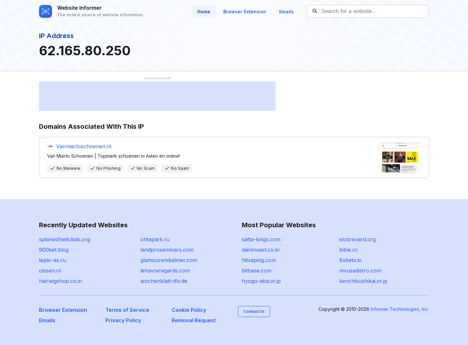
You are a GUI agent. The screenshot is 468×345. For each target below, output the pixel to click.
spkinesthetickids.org (64, 239)
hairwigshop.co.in (60, 281)
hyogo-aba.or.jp (261, 281)
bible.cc (348, 249)
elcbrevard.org (357, 239)
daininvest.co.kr (261, 249)
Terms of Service (127, 310)
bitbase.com (256, 270)
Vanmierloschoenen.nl (83, 146)
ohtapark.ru (155, 239)
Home (203, 11)
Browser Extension (244, 11)
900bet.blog (54, 249)
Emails (286, 11)
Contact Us (254, 311)
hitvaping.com (259, 260)
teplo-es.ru (52, 260)
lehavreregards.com (165, 270)
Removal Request (194, 320)
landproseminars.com (167, 249)
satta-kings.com (261, 239)
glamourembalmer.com (168, 260)
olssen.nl (50, 270)
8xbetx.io (350, 260)
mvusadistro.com (360, 270)
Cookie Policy (189, 310)
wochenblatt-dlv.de (163, 281)
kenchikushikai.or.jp (363, 281)
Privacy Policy (123, 320)
